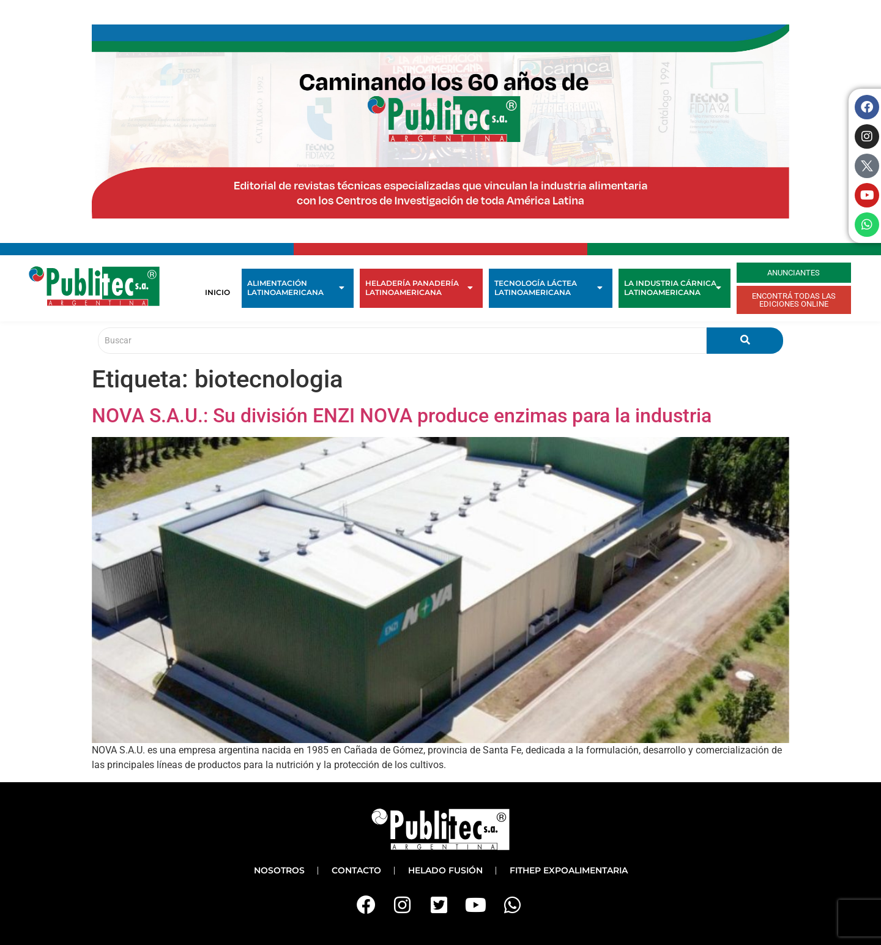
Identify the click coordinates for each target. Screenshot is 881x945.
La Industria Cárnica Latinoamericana (672, 287)
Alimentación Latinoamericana (295, 287)
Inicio (217, 292)
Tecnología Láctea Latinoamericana (548, 287)
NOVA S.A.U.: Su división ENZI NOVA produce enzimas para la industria (402, 415)
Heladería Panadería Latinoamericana (419, 287)
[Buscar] (402, 340)
